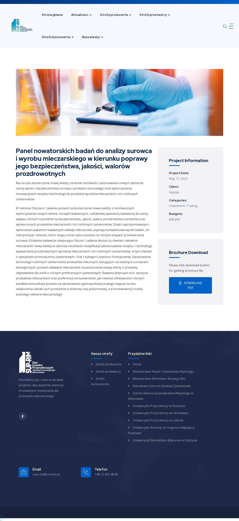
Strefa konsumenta (56, 37)
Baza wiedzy (91, 37)
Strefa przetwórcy (153, 15)
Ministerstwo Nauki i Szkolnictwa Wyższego (163, 371)
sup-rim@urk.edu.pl (46, 474)
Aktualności (79, 15)
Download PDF (190, 285)
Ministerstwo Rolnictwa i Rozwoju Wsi (159, 379)
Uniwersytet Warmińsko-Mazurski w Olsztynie (165, 440)
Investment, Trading (183, 206)
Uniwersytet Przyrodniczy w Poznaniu (159, 406)
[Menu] (230, 26)
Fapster (174, 192)
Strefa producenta (114, 15)
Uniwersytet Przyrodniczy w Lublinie (158, 420)
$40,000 (174, 219)
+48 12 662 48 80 (106, 474)
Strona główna (52, 15)
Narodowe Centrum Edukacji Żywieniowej (161, 386)
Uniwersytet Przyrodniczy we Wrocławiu (160, 413)
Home (137, 364)
